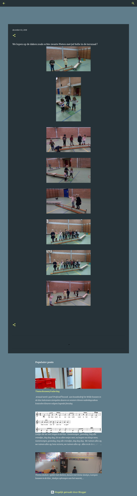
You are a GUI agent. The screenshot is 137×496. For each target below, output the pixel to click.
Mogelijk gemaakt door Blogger (68, 492)
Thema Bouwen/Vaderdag (47, 391)
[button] (14, 36)
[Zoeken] (11, 3)
